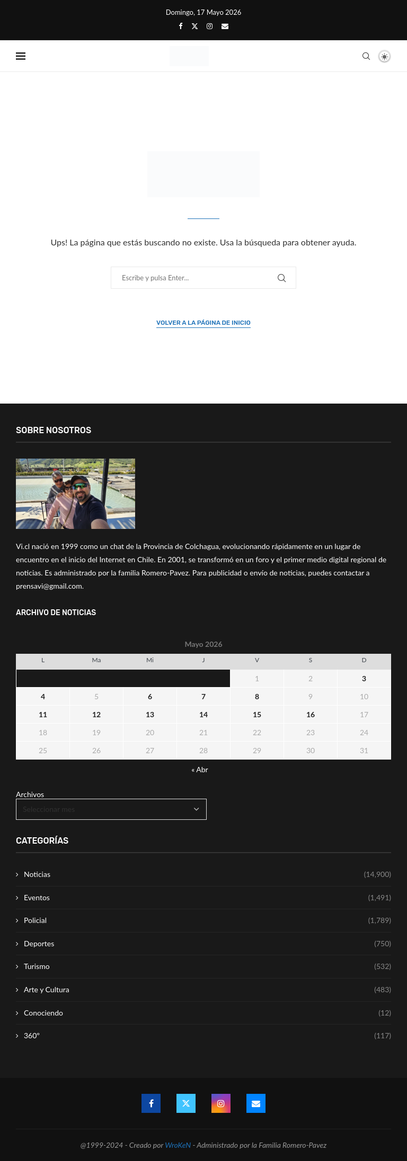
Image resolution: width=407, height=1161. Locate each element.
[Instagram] (210, 26)
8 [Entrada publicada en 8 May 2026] (257, 696)
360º (207, 1035)
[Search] (366, 56)
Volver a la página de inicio (203, 322)
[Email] (225, 26)
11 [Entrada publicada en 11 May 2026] (43, 714)
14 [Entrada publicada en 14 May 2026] (203, 714)
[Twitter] (194, 26)
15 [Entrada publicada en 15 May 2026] (257, 714)
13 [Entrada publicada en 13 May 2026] (150, 714)
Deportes (207, 943)
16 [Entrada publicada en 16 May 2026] (310, 714)
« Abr (199, 769)
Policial (207, 920)
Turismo (207, 966)
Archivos (30, 794)
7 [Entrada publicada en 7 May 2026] (203, 696)
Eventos (207, 897)
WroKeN (178, 1144)
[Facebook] (180, 26)
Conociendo (207, 1013)
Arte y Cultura (207, 989)
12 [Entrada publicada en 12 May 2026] (96, 714)
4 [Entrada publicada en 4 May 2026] (43, 696)
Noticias (207, 874)
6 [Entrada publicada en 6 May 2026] (150, 696)
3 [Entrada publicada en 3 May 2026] (364, 678)
